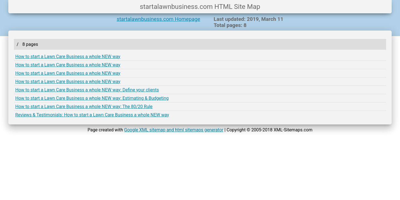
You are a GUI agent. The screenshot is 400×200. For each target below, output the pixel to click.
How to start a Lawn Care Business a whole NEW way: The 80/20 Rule (83, 106)
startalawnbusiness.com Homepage (158, 19)
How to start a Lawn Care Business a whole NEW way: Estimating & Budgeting (92, 98)
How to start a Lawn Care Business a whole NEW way (67, 56)
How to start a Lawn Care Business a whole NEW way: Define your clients (87, 89)
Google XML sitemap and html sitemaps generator (173, 129)
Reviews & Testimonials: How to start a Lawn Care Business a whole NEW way (92, 115)
